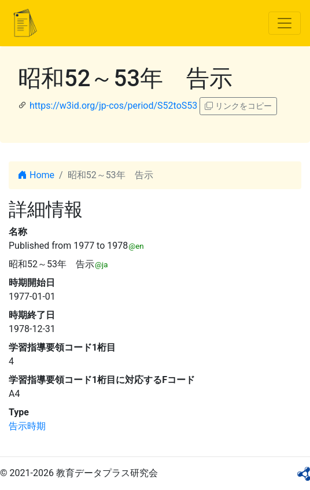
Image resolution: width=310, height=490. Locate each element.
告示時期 (27, 426)
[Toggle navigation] (284, 23)
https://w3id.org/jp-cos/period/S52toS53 (113, 105)
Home (36, 175)
